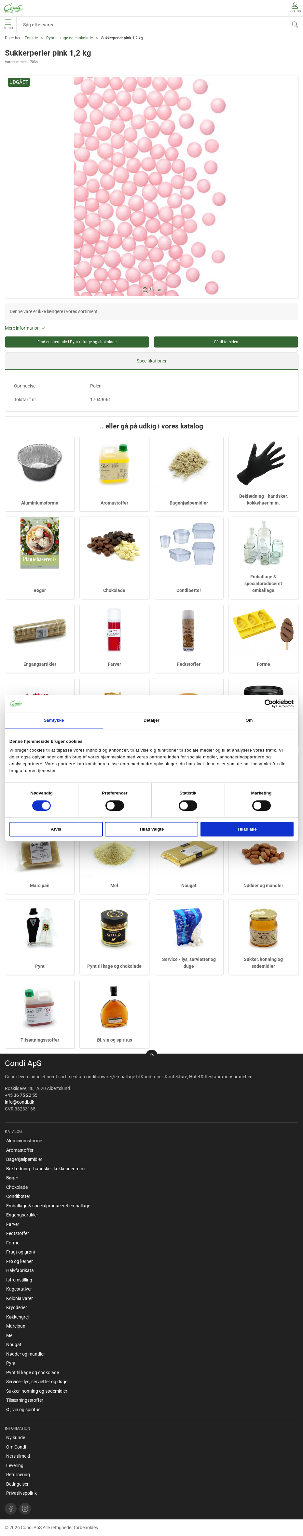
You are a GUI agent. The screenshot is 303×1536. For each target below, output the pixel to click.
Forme (263, 664)
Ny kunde (15, 1437)
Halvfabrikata (20, 1270)
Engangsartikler (39, 664)
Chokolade (114, 590)
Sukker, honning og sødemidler (36, 1391)
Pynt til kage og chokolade (69, 38)
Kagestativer (19, 1289)
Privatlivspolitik (21, 1493)
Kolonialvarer (19, 1298)
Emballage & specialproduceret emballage (263, 583)
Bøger (40, 590)
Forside (31, 38)
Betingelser (17, 1484)
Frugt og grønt (20, 1251)
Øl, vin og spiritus (114, 1040)
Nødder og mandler (263, 885)
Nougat (189, 885)
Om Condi (16, 1447)
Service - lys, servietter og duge (36, 1381)
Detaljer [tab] (151, 720)
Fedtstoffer (188, 664)
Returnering (18, 1474)
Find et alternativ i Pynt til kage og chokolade (77, 342)
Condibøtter (188, 590)
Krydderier (16, 1307)
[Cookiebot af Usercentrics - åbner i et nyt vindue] (265, 703)
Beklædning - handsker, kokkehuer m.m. (46, 1168)
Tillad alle (247, 829)
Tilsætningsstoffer (40, 1040)
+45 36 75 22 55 (21, 1095)
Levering (14, 1465)
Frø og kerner (19, 1261)
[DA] (13, 8)
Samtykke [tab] (54, 720)
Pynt (40, 966)
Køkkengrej (17, 1316)
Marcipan (39, 885)
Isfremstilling (19, 1279)
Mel (114, 885)
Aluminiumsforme (39, 502)
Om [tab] (249, 720)
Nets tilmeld (18, 1456)
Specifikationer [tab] (152, 360)
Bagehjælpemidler (189, 502)
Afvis (56, 829)
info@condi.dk (19, 1102)
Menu (8, 25)
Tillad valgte (151, 829)
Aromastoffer (114, 502)
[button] (151, 186)
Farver (114, 664)
